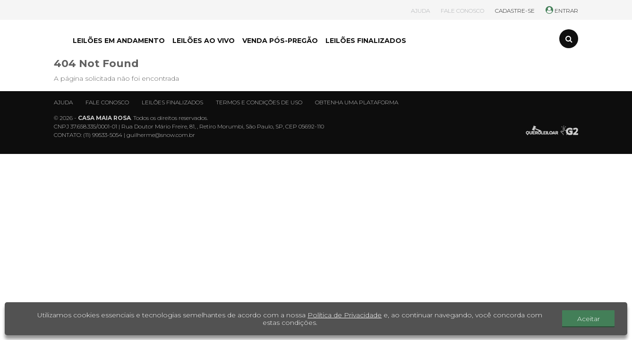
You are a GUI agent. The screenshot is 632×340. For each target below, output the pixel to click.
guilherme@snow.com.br (161, 134)
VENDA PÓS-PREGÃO (280, 40)
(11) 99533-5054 (102, 134)
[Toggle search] (568, 38)
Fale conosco (107, 102)
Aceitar (588, 318)
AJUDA (420, 10)
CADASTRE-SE (515, 10)
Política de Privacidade (344, 315)
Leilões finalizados (172, 102)
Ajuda (63, 102)
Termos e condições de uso (259, 102)
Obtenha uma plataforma (356, 102)
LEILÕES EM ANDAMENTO (119, 40)
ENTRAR (562, 10)
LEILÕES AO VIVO (203, 40)
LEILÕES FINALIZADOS (365, 40)
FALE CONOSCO (462, 10)
